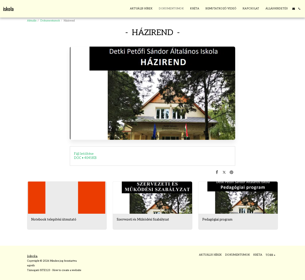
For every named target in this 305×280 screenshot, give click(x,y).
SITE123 (45, 270)
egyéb (31, 265)
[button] (293, 8)
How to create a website (66, 270)
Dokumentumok (50, 20)
